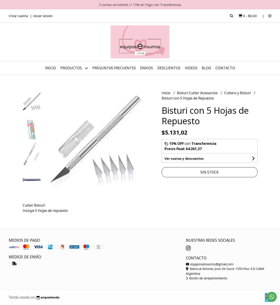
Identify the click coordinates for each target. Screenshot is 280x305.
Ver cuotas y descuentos (184, 158)
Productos (74, 68)
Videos (191, 68)
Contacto (225, 68)
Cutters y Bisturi (238, 92)
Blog (206, 68)
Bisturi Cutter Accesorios (198, 92)
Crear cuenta (18, 16)
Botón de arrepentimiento (206, 278)
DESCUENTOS (168, 68)
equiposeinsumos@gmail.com (209, 264)
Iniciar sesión (42, 16)
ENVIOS (146, 68)
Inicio (50, 68)
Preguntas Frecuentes (114, 68)
